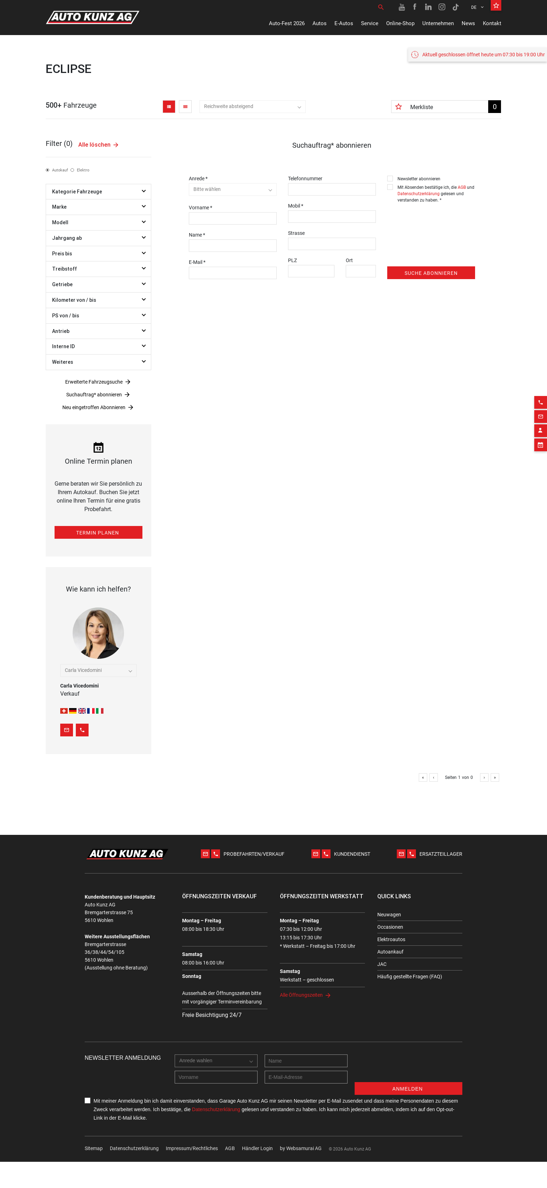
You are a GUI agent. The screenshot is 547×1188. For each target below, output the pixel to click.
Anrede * (198, 178)
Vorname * (200, 207)
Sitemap (94, 1148)
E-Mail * (197, 262)
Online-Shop (400, 23)
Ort (349, 260)
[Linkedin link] (428, 7)
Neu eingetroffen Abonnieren (93, 407)
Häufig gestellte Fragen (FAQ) (409, 976)
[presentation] (441, 220)
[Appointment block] (540, 431)
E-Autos (343, 23)
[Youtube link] (401, 7)
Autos (319, 23)
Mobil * (295, 206)
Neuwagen (389, 914)
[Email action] (540, 402)
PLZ (292, 260)
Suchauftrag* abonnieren (94, 394)
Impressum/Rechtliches (192, 1148)
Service (369, 23)
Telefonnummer (305, 178)
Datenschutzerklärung (418, 193)
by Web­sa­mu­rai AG (301, 1148)
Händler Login (257, 1148)
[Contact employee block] (540, 417)
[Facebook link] (415, 7)
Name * (197, 235)
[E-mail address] (306, 1077)
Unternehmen (438, 23)
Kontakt (492, 23)
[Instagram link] (442, 7)
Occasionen (390, 927)
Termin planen (97, 533)
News (468, 23)
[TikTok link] (455, 7)
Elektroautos (391, 939)
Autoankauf (390, 952)
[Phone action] (540, 388)
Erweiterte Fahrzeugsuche (94, 382)
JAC (382, 964)
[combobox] (252, 106)
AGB (462, 187)
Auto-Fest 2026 (287, 23)
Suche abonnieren (431, 273)
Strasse (296, 233)
